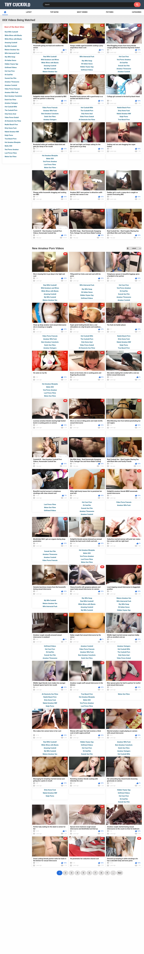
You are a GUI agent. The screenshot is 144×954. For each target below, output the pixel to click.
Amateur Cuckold (11, 85)
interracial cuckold (45, 922)
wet (131, 926)
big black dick (61, 914)
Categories (136, 12)
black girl (15, 926)
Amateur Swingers (11, 103)
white (109, 914)
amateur (9, 914)
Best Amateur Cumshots (13, 96)
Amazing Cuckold (11, 42)
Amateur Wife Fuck (11, 92)
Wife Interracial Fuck (12, 53)
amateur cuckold (91, 926)
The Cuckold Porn (11, 110)
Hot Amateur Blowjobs (13, 142)
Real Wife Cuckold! (11, 32)
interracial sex (22, 918)
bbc (125, 926)
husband (59, 922)
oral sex (117, 926)
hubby (25, 926)
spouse (34, 918)
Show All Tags (72, 931)
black (131, 918)
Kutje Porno (9, 135)
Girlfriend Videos (11, 67)
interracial (48, 914)
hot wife (31, 922)
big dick (112, 918)
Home (47, 942)
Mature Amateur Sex (12, 50)
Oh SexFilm (9, 75)
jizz (101, 922)
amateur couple (132, 914)
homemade (72, 918)
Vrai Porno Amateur (12, 149)
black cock (110, 922)
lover (83, 922)
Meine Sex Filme (10, 156)
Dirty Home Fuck (11, 128)
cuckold (119, 914)
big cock (44, 918)
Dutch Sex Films (10, 100)
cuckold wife (93, 918)
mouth (133, 922)
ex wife (121, 918)
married (99, 914)
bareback (20, 914)
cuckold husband (71, 922)
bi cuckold (8, 918)
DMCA (80, 942)
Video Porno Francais (12, 89)
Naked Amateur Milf (12, 132)
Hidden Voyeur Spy (11, 64)
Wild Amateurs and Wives (50, 60)
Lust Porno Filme (11, 153)
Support (58, 942)
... (113, 904)
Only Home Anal (10, 114)
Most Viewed (82, 12)
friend (61, 918)
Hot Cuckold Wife (11, 107)
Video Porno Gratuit (12, 117)
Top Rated (54, 12)
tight (61, 926)
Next (119, 904)
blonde (81, 914)
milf (138, 918)
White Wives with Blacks (13, 35)
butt (39, 914)
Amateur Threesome (12, 82)
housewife (51, 926)
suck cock (21, 922)
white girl (122, 922)
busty (104, 918)
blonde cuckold (73, 926)
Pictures (109, 12)
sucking (30, 914)
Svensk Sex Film (10, 78)
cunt (72, 914)
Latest (29, 12)
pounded (11, 922)
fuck (82, 918)
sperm (90, 914)
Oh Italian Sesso (10, 60)
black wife (92, 922)
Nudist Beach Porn (11, 124)
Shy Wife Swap (10, 57)
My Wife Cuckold (11, 46)
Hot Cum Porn (10, 71)
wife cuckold (37, 926)
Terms (70, 942)
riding (52, 918)
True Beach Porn (11, 139)
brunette (107, 926)
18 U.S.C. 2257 (94, 942)
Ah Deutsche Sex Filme (13, 121)
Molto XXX (8, 146)
